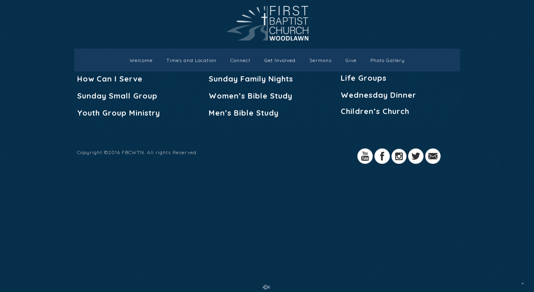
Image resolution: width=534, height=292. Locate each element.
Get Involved (280, 60)
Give (351, 60)
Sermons (320, 60)
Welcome (141, 60)
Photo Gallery (387, 60)
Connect (240, 60)
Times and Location (191, 60)
